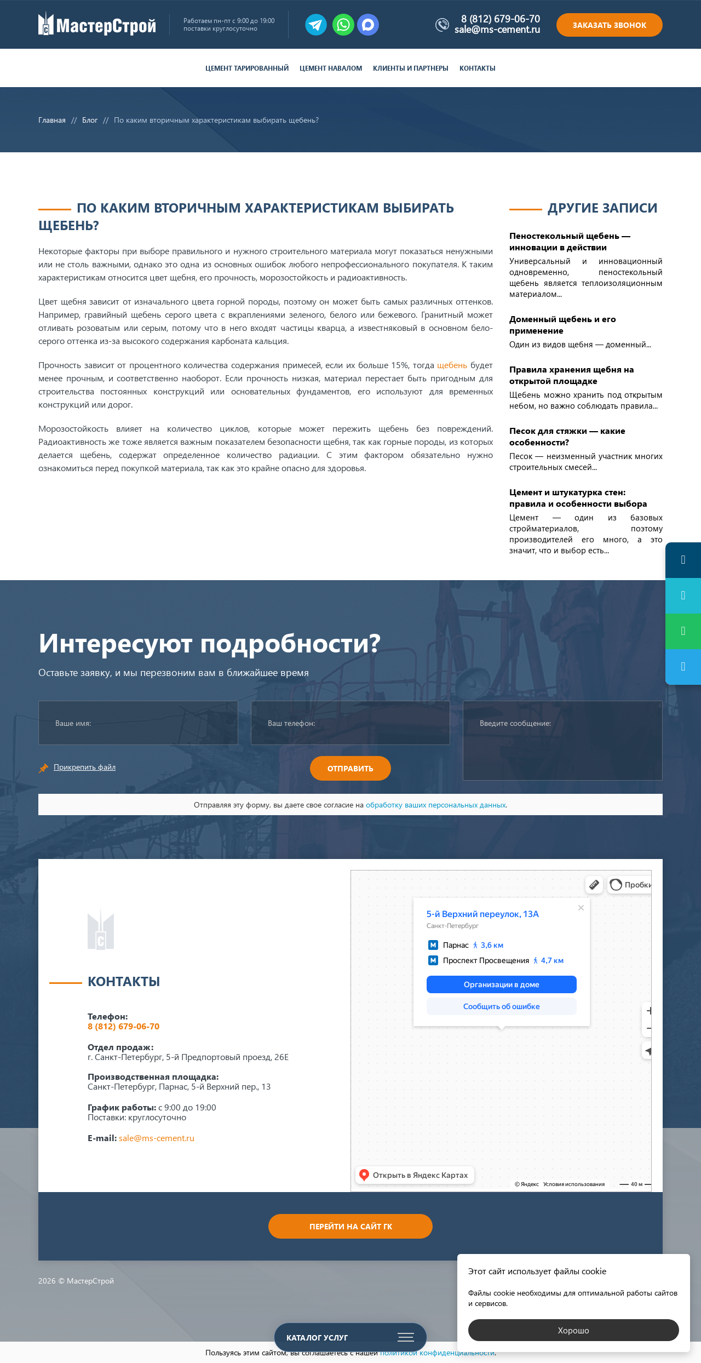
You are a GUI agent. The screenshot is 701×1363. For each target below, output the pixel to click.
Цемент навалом (331, 68)
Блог (89, 119)
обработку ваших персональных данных (435, 804)
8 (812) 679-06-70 (500, 18)
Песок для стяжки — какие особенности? (567, 436)
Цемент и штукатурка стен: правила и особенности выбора (578, 497)
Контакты (477, 68)
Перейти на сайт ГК (350, 1226)
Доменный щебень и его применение (562, 324)
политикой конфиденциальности (437, 1352)
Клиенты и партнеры (411, 68)
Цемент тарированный (247, 68)
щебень (452, 364)
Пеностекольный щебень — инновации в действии (569, 241)
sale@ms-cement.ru (497, 29)
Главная (52, 119)
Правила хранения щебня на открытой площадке (571, 374)
